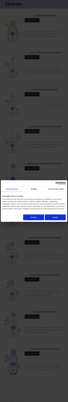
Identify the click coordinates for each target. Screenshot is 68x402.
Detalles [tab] (34, 189)
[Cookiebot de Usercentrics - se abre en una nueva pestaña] (57, 183)
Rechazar (33, 217)
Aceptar (55, 217)
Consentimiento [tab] (12, 189)
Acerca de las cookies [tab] (56, 189)
